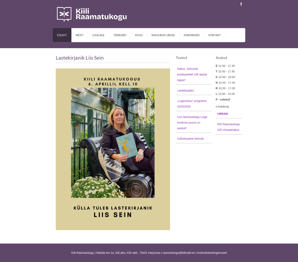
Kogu (139, 35)
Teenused (119, 35)
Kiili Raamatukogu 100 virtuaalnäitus (228, 127)
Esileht (62, 35)
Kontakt (215, 35)
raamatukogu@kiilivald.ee (179, 252)
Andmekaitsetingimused (212, 252)
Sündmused (192, 35)
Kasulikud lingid (163, 35)
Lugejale (98, 35)
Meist (80, 35)
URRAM (222, 113)
